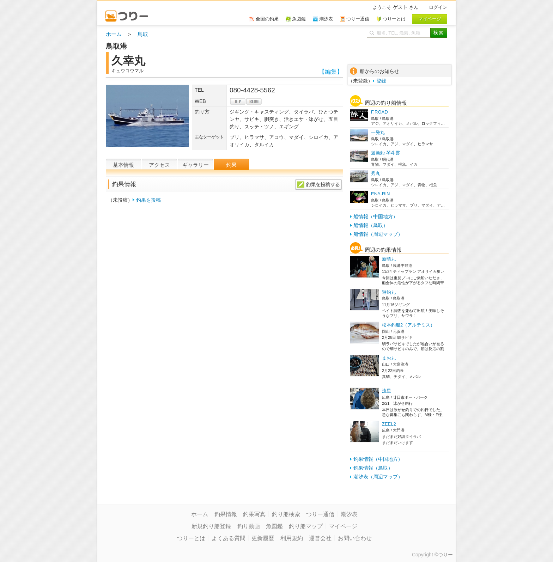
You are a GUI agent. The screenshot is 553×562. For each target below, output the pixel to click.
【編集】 (331, 71)
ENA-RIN (380, 193)
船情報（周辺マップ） (378, 234)
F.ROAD (379, 112)
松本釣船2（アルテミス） (408, 325)
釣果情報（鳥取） (373, 468)
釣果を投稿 (148, 200)
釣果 (231, 165)
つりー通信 (320, 514)
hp (238, 101)
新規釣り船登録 (211, 526)
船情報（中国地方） (375, 216)
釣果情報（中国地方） (378, 459)
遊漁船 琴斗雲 (385, 152)
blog (254, 101)
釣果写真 (254, 514)
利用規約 (291, 538)
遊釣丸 (389, 292)
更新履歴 (262, 538)
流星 (386, 390)
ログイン (438, 7)
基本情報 (123, 165)
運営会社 (320, 538)
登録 (381, 81)
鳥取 (143, 34)
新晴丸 (389, 259)
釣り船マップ (306, 526)
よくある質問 (228, 538)
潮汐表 (349, 514)
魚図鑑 (274, 526)
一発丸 (378, 132)
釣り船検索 (286, 514)
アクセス (159, 165)
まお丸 (389, 358)
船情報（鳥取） (370, 225)
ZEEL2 (389, 424)
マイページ (343, 526)
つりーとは (191, 538)
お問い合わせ (355, 538)
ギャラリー (195, 165)
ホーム (114, 34)
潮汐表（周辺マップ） (378, 476)
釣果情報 (225, 514)
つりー (445, 554)
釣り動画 (248, 526)
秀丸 (375, 173)
